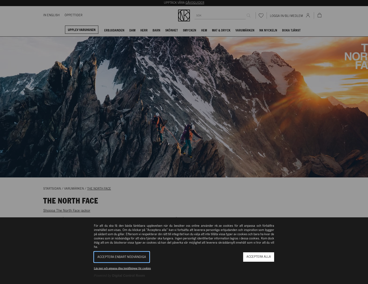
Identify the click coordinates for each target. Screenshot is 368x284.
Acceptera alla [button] (258, 257)
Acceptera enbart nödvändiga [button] (121, 257)
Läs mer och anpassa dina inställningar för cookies (122, 268)
